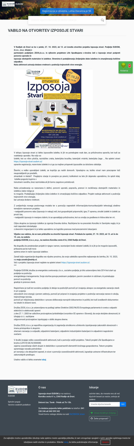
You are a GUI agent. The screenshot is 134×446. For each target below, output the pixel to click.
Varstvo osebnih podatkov (19, 405)
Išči (122, 404)
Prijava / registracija (117, 4)
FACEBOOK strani (77, 414)
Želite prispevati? (99, 418)
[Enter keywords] (104, 404)
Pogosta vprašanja (99, 4)
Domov (78, 4)
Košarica (125, 67)
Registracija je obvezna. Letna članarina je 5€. (67, 11)
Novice (86, 4)
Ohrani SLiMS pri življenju (103, 413)
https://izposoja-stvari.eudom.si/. (75, 262)
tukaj (66, 442)
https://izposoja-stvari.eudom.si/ (28, 161)
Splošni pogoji (14, 402)
